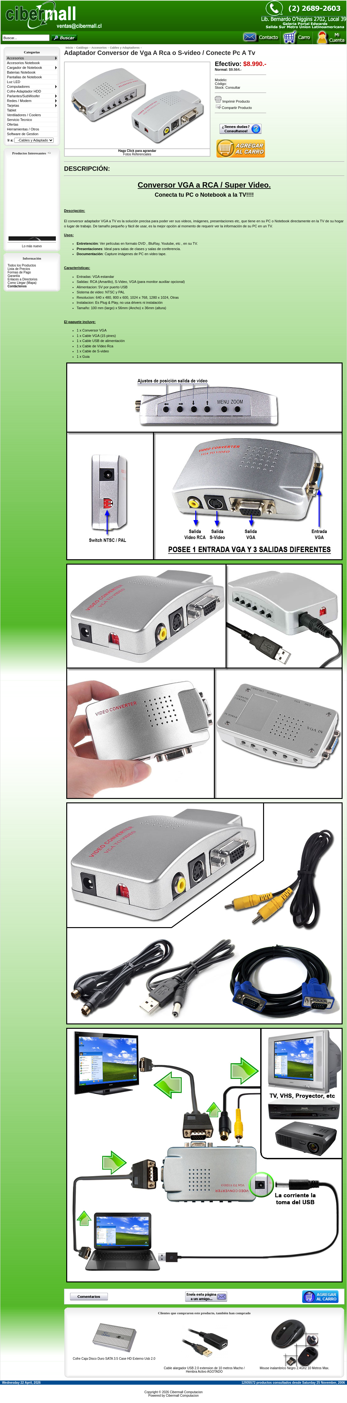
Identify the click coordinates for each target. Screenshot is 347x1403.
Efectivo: (228, 63)
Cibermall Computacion (186, 1392)
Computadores (18, 86)
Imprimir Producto (232, 101)
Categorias (32, 52)
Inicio (69, 47)
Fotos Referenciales (137, 152)
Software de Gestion (22, 134)
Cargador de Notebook (24, 67)
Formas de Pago (19, 272)
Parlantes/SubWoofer (23, 96)
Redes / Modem (19, 101)
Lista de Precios (19, 269)
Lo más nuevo (32, 246)
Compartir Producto (234, 108)
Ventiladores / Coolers (24, 115)
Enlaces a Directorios (22, 279)
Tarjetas (13, 105)
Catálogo (82, 47)
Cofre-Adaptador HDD (24, 91)
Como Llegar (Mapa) (22, 283)
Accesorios (15, 58)
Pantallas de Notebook (24, 77)
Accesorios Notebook (23, 63)
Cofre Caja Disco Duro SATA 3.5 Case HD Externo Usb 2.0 (114, 1358)
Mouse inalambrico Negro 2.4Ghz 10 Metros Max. (294, 1368)
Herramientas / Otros (23, 129)
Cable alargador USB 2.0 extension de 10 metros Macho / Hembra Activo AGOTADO (204, 1369)
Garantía (14, 276)
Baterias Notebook (21, 72)
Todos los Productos (22, 265)
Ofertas (12, 124)
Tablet (11, 110)
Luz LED (13, 82)
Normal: (221, 69)
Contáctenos (17, 286)
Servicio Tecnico (19, 120)
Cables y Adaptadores (124, 47)
